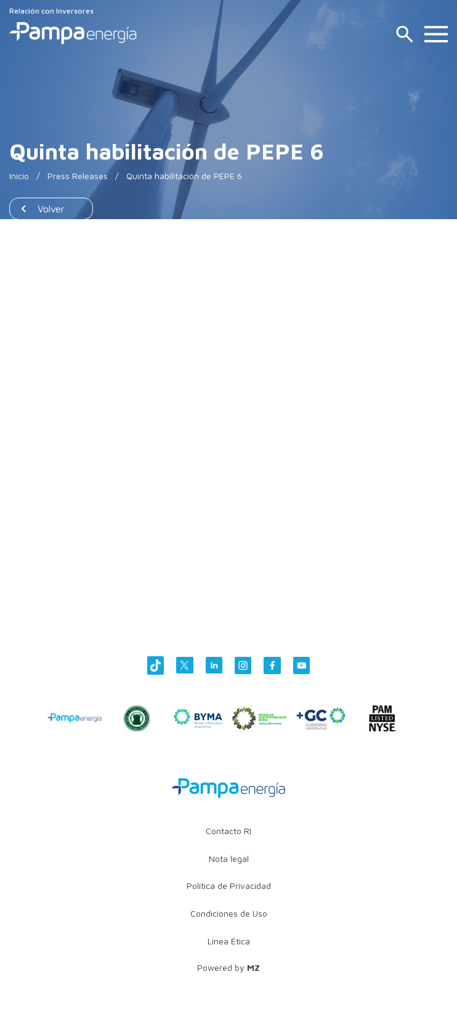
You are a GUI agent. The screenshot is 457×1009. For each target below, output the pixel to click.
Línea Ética (229, 941)
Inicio (19, 176)
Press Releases (77, 176)
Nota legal (229, 858)
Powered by (228, 967)
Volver (51, 208)
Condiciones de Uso (228, 913)
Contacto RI (228, 831)
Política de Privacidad (229, 885)
